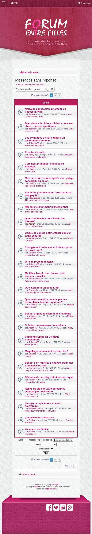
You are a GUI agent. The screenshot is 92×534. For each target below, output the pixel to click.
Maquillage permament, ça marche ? (46, 351)
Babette (32, 129)
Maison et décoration (34, 145)
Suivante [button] (59, 95)
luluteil (31, 169)
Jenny (31, 155)
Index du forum (29, 72)
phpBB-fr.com (51, 489)
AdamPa (32, 209)
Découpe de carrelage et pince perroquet (49, 377)
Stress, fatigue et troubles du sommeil (49, 369)
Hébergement (31, 344)
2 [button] (55, 95)
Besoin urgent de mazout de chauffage (48, 313)
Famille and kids (32, 266)
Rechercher (46, 89)
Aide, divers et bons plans (37, 200)
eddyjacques (34, 198)
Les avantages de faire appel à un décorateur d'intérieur (45, 139)
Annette (32, 316)
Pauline (32, 114)
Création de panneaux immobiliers (45, 325)
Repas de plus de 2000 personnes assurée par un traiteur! (45, 390)
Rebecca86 (34, 143)
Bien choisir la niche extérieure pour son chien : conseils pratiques (49, 125)
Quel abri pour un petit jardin (42, 287)
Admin (32, 224)
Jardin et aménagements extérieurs (49, 291)
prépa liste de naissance (39, 417)
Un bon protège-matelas (39, 261)
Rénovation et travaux (35, 255)
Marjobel (32, 238)
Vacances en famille (37, 429)
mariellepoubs (35, 408)
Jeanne (32, 368)
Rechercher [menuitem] (72, 72)
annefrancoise (35, 279)
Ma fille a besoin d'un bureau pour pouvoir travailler (45, 275)
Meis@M (55, 485)
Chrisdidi (33, 290)
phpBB (37, 487)
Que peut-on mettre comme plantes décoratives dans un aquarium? (46, 300)
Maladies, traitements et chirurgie (40, 411)
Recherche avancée (52, 89)
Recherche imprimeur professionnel (46, 206)
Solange (32, 253)
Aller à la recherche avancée (30, 84)
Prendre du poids (35, 152)
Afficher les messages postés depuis (45, 440)
